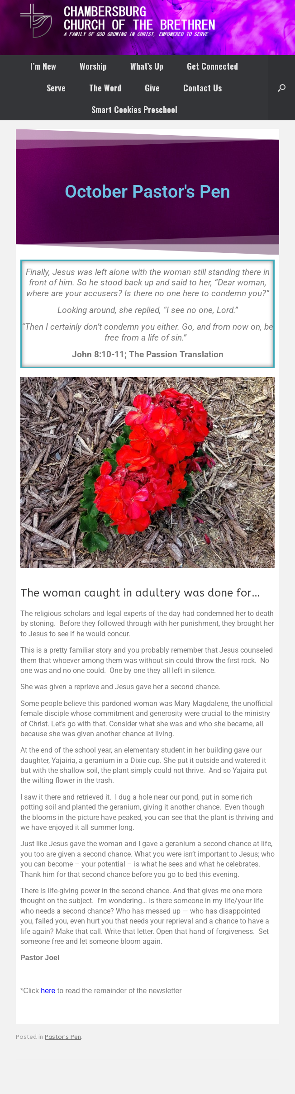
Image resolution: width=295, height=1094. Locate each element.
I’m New (43, 66)
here (48, 991)
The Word (105, 88)
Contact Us (202, 88)
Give (152, 88)
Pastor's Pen (63, 1036)
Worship (93, 66)
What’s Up (146, 66)
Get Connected (212, 66)
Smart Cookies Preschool (134, 109)
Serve (56, 88)
